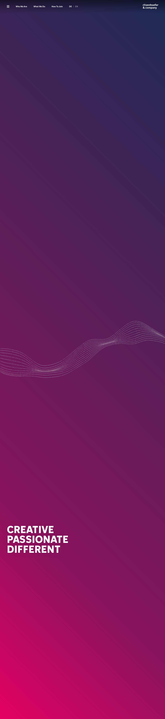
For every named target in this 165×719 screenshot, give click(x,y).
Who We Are (21, 6)
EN (76, 6)
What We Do (39, 6)
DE (70, 6)
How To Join (57, 6)
